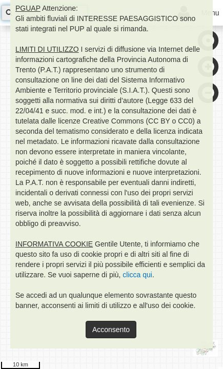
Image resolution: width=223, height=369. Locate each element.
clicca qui (137, 275)
